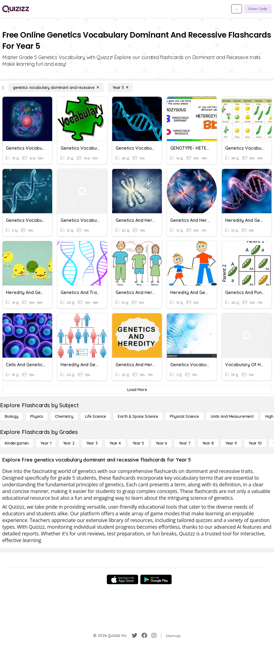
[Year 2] (68, 443)
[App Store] (122, 579)
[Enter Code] (258, 8)
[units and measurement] (232, 416)
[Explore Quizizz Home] (15, 9)
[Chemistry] (64, 416)
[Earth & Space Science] (138, 416)
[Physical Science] (184, 416)
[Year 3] (91, 443)
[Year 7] (184, 443)
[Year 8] (208, 443)
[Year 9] (231, 443)
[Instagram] (154, 635)
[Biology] (11, 416)
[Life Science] (95, 416)
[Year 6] (161, 443)
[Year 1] (46, 443)
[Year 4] (115, 443)
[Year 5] (120, 87)
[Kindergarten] (16, 443)
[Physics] (36, 416)
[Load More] (137, 389)
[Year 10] (255, 443)
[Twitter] (134, 635)
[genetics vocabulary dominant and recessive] (56, 87)
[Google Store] (156, 579)
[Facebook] (144, 635)
